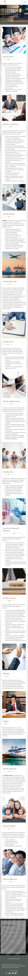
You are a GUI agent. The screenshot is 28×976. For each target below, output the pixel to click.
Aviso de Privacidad (14, 960)
